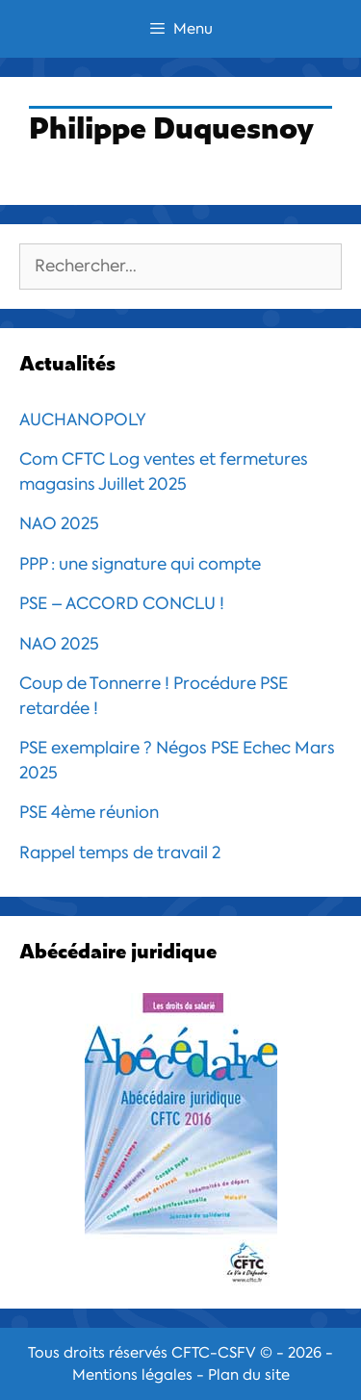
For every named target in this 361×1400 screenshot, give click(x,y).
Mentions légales (132, 1375)
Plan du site (249, 1375)
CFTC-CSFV (213, 1352)
